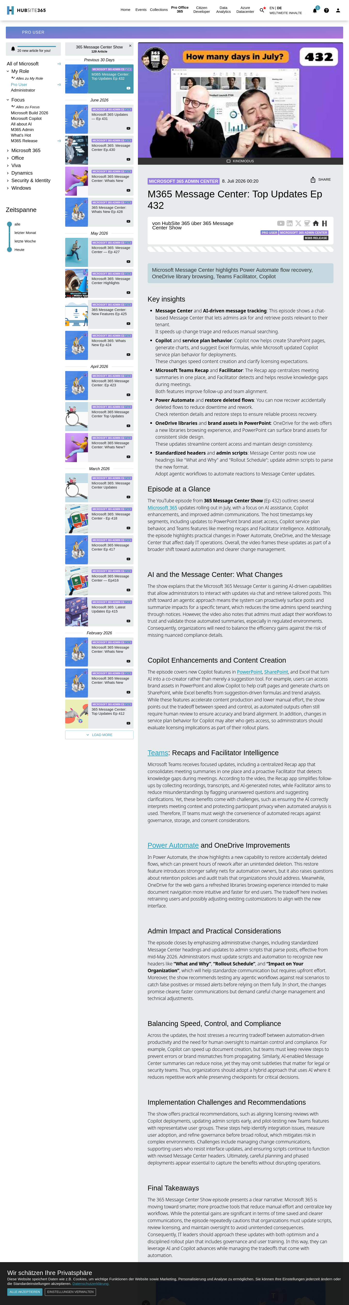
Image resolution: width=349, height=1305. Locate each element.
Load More (99, 735)
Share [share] (320, 179)
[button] (289, 13)
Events (141, 10)
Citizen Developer (202, 10)
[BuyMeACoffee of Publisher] (307, 224)
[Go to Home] (26, 10)
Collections (159, 10)
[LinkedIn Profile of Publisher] (289, 224)
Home (125, 10)
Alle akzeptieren (24, 1292)
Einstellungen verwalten (70, 1292)
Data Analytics (223, 10)
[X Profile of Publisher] (298, 224)
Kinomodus (240, 161)
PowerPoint (249, 671)
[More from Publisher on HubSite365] (324, 224)
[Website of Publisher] (315, 224)
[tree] (33, 127)
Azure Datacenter (245, 10)
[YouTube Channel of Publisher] (281, 224)
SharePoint (276, 671)
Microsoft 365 (162, 507)
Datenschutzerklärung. (91, 1284)
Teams (158, 753)
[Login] (338, 10)
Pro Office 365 (180, 9)
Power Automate (173, 845)
